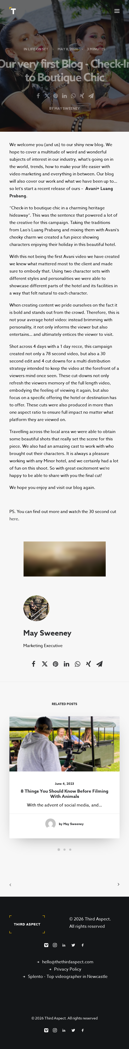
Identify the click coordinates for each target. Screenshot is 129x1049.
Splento (35, 976)
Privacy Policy (67, 969)
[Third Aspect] (13, 11)
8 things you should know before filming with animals (64, 792)
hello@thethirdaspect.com (67, 962)
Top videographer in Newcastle (77, 976)
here (13, 519)
